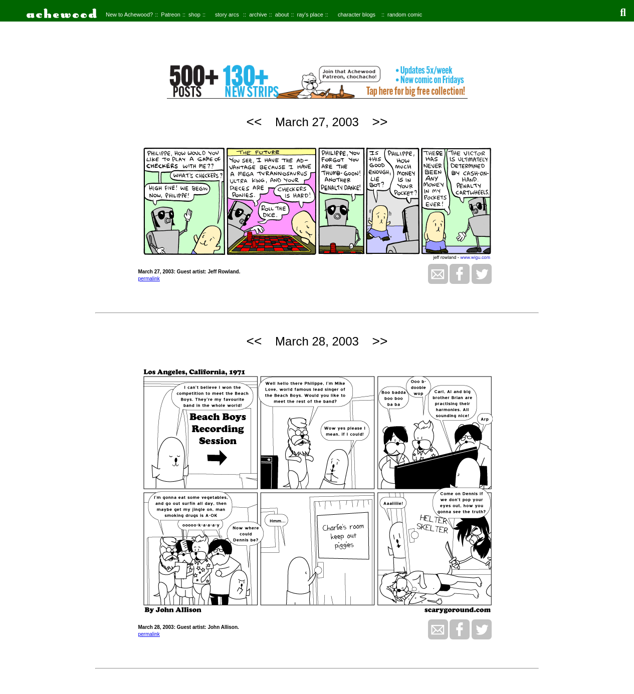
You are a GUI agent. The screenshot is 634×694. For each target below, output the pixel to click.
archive (258, 15)
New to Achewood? (129, 15)
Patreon (170, 15)
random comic (404, 15)
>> (380, 121)
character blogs (356, 15)
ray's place (310, 15)
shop (194, 15)
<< (254, 121)
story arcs (227, 15)
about (282, 15)
